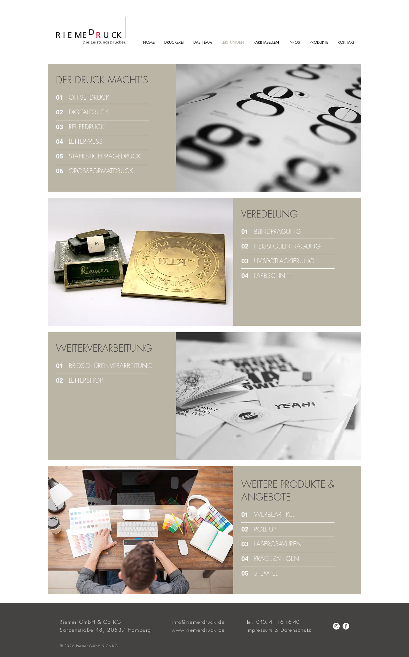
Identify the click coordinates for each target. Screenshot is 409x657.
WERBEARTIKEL (274, 514)
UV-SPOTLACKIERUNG (284, 260)
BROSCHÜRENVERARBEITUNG (110, 365)
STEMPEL (266, 573)
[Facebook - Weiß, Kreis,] (346, 626)
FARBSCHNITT (273, 275)
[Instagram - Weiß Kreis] (336, 626)
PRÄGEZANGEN (276, 558)
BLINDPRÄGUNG (277, 231)
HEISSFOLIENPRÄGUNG (287, 246)
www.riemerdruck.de (198, 629)
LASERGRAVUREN (278, 543)
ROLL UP (265, 529)
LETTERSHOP (86, 380)
